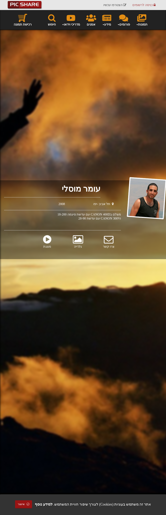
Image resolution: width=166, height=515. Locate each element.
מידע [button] (106, 19)
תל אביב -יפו (103, 204)
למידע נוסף (44, 504)
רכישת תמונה (23, 19)
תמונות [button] (141, 19)
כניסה (144, 5)
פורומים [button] (123, 19)
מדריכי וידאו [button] (71, 19)
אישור (23, 504)
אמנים (91, 19)
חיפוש (52, 19)
